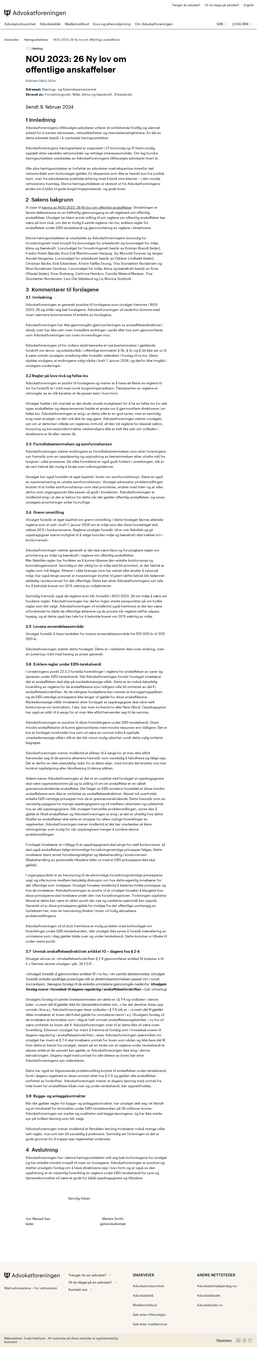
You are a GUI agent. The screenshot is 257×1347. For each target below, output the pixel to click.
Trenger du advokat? (186, 5)
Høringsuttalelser (36, 39)
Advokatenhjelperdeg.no (225, 1286)
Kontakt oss (80, 1289)
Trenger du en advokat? (89, 1275)
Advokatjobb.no (225, 1305)
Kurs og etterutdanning (112, 24)
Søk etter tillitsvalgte (160, 1314)
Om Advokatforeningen (154, 24)
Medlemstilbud (77, 24)
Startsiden (11, 39)
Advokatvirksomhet (20, 24)
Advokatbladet (225, 1295)
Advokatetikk (50, 24)
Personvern (224, 1340)
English (249, 5)
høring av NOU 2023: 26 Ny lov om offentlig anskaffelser (86, 207)
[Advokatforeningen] (35, 13)
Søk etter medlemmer (160, 1324)
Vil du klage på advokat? (222, 5)
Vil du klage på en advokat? (92, 1282)
